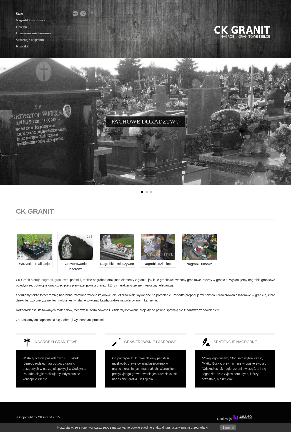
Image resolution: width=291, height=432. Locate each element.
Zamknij (228, 427)
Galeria (21, 27)
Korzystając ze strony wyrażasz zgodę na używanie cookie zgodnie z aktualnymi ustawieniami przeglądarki (132, 427)
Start (19, 13)
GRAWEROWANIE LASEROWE (150, 342)
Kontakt (22, 46)
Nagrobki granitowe (30, 20)
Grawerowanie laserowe (33, 33)
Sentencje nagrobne (30, 40)
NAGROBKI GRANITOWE (56, 342)
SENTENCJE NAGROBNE (235, 342)
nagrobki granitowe (54, 280)
